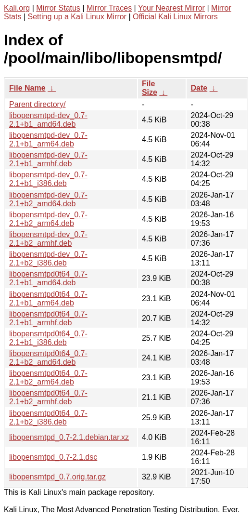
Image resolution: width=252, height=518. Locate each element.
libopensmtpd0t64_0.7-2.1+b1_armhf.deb (48, 318)
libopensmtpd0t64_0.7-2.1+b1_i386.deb (48, 338)
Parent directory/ (37, 104)
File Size (149, 88)
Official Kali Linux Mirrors (175, 17)
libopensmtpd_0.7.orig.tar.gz (57, 477)
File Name (27, 88)
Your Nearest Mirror (171, 8)
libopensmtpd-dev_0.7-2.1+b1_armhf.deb (48, 159)
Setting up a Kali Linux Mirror (77, 17)
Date (198, 88)
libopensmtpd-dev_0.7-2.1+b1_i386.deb (48, 179)
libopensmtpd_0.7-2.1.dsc (53, 457)
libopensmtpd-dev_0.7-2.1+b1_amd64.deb (48, 119)
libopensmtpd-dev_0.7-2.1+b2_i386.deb (48, 258)
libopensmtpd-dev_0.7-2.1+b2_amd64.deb (48, 199)
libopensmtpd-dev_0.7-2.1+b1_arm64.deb (48, 139)
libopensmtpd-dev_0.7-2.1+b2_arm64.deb (48, 219)
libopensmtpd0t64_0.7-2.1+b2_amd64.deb (48, 357)
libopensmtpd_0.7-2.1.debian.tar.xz (69, 437)
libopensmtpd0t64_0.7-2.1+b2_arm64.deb (48, 377)
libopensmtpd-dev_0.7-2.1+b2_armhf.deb (48, 238)
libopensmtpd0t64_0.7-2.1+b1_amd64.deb (48, 278)
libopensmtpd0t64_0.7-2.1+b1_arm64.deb (48, 298)
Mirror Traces (109, 8)
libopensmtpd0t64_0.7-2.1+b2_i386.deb (48, 417)
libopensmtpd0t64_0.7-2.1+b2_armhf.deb (48, 397)
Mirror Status (58, 8)
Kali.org (17, 8)
